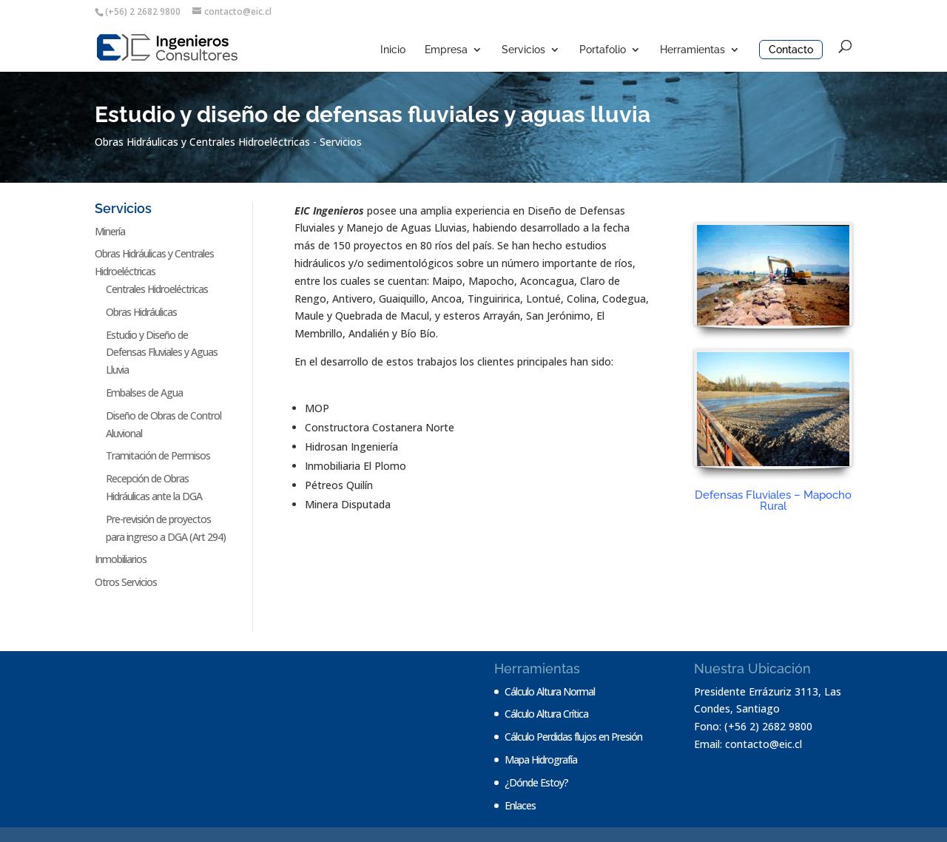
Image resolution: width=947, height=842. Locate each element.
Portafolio (602, 49)
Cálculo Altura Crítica (546, 714)
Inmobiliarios (120, 559)
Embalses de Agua (144, 392)
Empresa (446, 49)
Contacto (791, 49)
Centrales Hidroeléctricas (157, 289)
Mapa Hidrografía (541, 759)
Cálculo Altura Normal (550, 691)
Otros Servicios (126, 582)
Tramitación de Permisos (158, 455)
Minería (110, 231)
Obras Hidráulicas (141, 312)
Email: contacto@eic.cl (748, 744)
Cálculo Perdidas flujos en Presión (573, 737)
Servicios (523, 49)
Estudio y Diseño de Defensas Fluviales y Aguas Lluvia (162, 352)
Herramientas (692, 49)
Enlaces (520, 805)
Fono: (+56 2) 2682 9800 (753, 726)
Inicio (392, 49)
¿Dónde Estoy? (536, 782)
